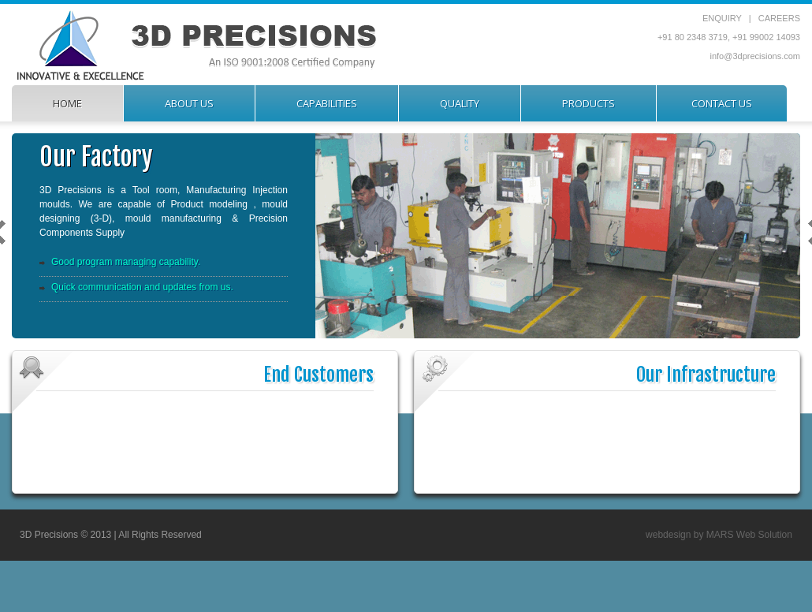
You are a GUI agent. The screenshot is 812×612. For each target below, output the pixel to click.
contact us (721, 103)
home (67, 103)
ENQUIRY (722, 18)
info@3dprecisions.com (755, 56)
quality (459, 103)
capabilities (326, 103)
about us (189, 103)
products (588, 103)
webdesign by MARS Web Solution (719, 534)
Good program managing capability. (125, 261)
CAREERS (779, 18)
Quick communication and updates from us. (142, 287)
